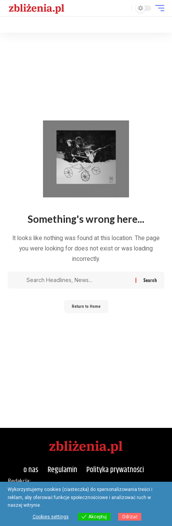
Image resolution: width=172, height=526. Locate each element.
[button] (124, 8)
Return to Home (86, 306)
